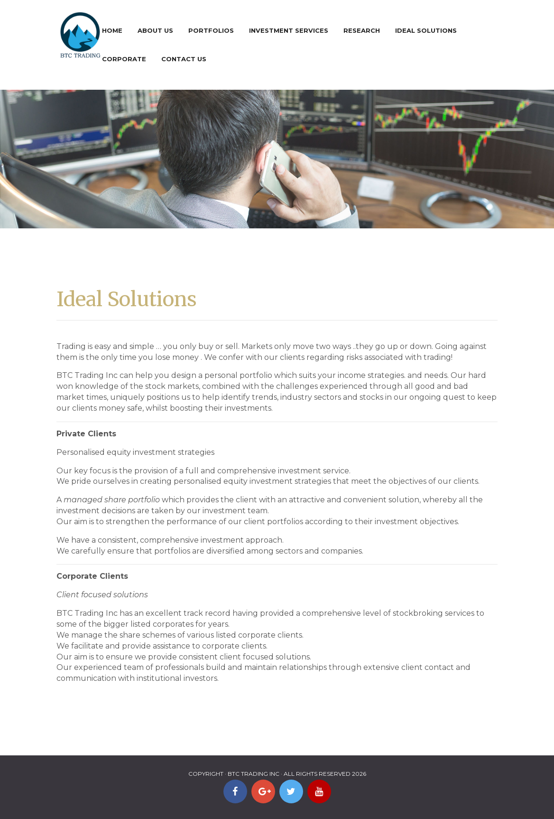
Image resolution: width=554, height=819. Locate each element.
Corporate (124, 59)
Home (112, 30)
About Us (155, 30)
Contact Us (183, 59)
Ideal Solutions (426, 30)
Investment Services (288, 30)
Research (361, 30)
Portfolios (211, 30)
